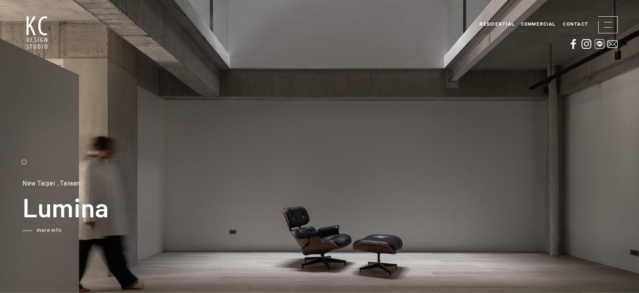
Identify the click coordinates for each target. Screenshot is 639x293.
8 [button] (24, 236)
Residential (497, 25)
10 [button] (24, 257)
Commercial (538, 25)
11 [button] (24, 268)
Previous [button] (16, 207)
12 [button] (24, 278)
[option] (319, 146)
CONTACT (575, 25)
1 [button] (24, 162)
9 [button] (24, 247)
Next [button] (220, 207)
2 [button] (24, 172)
